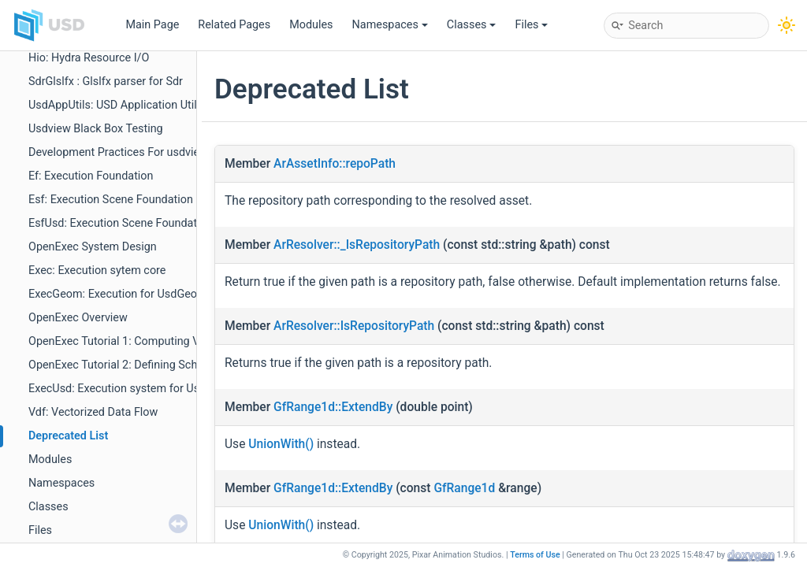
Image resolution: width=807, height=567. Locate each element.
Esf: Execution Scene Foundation (110, 199)
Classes (471, 25)
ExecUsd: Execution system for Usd (117, 388)
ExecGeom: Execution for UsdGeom (117, 294)
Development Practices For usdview (118, 152)
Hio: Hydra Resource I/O (88, 58)
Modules (311, 25)
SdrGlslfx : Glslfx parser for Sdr (105, 81)
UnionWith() (281, 444)
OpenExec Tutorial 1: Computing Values (127, 341)
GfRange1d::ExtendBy (332, 407)
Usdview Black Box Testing (95, 128)
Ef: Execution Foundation (91, 176)
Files (531, 25)
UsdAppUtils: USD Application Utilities (123, 105)
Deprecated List (68, 436)
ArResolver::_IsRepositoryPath (356, 245)
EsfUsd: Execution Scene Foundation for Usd (140, 223)
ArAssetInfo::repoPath (334, 164)
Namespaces (390, 25)
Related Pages (234, 25)
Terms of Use (535, 555)
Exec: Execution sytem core (96, 270)
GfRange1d (464, 488)
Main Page (152, 25)
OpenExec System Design (92, 247)
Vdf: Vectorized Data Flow (93, 412)
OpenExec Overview (78, 317)
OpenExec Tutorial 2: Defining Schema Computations (161, 365)
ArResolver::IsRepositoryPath (353, 326)
